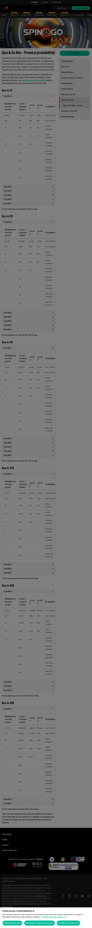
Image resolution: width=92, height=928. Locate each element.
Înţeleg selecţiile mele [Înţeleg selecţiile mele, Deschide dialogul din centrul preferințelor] (12, 923)
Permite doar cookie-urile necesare (40, 923)
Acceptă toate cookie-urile (68, 923)
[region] (46, 917)
